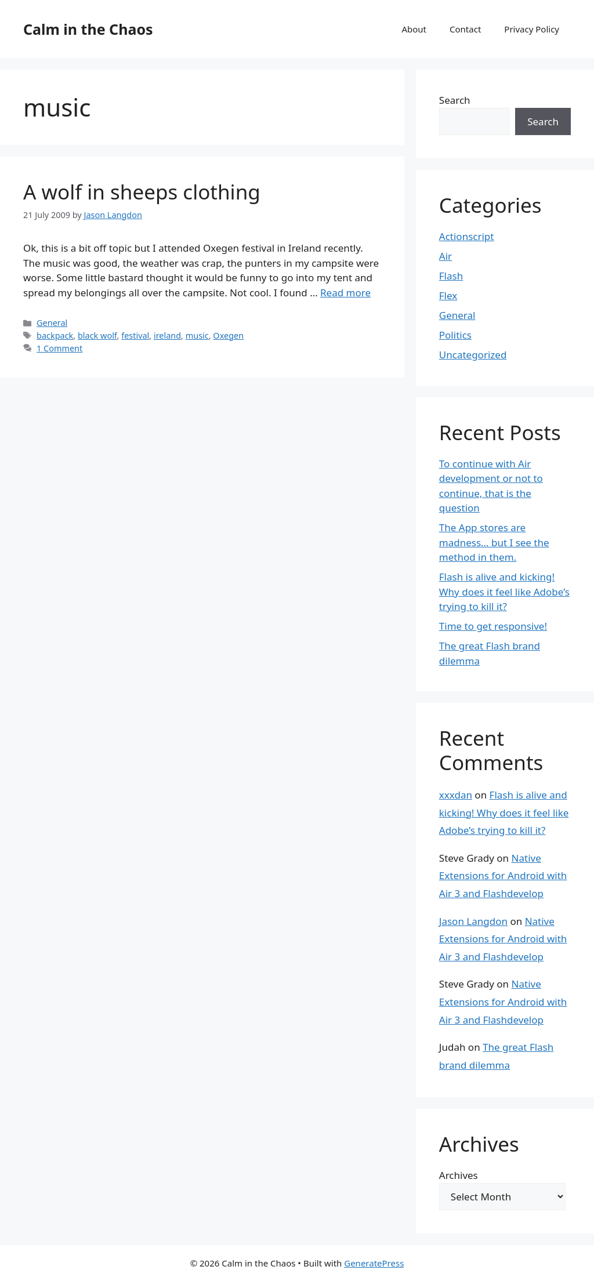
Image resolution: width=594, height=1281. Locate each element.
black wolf (97, 335)
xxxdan (455, 794)
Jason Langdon (473, 921)
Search (454, 100)
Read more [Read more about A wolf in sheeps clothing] (345, 292)
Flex (448, 295)
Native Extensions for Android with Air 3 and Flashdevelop (503, 875)
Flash (451, 275)
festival (135, 335)
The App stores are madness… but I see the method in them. (494, 542)
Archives (458, 1175)
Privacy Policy (531, 29)
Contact (465, 29)
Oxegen (228, 335)
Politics (455, 335)
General (52, 322)
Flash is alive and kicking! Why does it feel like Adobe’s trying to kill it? (504, 591)
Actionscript (466, 236)
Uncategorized (473, 354)
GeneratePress (374, 1263)
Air (445, 256)
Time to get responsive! (493, 626)
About (413, 29)
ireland (167, 335)
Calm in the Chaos (88, 29)
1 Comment (59, 348)
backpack (55, 335)
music (197, 335)
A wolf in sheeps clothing (141, 191)
